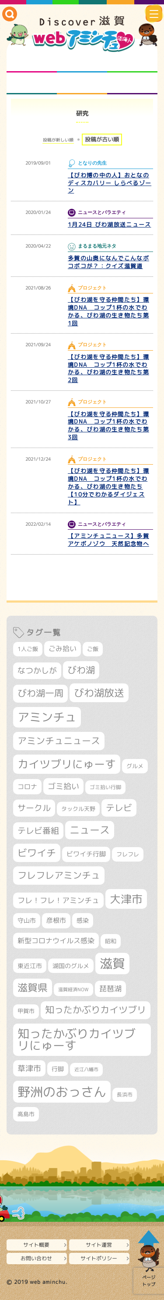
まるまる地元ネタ (32, 83)
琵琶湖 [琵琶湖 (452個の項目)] (110, 988)
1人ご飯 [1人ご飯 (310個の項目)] (27, 649)
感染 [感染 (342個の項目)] (83, 920)
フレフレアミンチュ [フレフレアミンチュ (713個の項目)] (58, 875)
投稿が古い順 (102, 139)
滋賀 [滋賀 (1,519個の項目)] (112, 963)
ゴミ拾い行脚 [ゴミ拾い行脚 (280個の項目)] (105, 787)
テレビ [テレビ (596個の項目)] (119, 808)
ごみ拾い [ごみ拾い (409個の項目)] (63, 648)
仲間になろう (132, 61)
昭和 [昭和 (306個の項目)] (110, 941)
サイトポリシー (98, 1258)
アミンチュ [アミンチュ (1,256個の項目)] (47, 717)
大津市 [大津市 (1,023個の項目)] (126, 899)
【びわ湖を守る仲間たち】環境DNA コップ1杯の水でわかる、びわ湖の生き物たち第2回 (108, 368)
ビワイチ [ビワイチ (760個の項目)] (36, 852)
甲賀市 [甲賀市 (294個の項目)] (26, 1011)
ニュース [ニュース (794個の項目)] (90, 830)
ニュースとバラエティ (132, 83)
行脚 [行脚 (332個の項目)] (58, 1069)
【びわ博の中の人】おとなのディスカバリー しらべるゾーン (109, 183)
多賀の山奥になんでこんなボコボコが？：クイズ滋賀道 (108, 262)
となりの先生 (82, 61)
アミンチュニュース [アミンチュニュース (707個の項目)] (58, 740)
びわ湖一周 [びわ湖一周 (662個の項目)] (40, 693)
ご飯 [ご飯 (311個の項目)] (92, 649)
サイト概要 (36, 1244)
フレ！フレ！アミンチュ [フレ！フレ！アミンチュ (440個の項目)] (58, 900)
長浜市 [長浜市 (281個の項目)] (125, 1094)
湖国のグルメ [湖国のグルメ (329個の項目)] (70, 966)
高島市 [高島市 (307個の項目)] (26, 1114)
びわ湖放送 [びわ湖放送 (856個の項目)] (99, 693)
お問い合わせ (36, 1258)
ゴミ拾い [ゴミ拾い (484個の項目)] (63, 786)
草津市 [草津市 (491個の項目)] (29, 1068)
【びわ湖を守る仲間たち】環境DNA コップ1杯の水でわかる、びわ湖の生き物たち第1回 (108, 311)
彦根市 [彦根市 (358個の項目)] (56, 920)
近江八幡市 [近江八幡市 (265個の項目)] (86, 1069)
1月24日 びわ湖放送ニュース (109, 224)
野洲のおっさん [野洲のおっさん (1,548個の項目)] (61, 1091)
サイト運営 (99, 1244)
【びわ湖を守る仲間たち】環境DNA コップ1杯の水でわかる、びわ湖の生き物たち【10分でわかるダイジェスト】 (108, 486)
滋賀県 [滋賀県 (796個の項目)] (32, 987)
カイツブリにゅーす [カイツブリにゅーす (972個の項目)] (66, 764)
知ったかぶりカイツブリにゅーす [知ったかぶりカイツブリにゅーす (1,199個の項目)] (76, 1039)
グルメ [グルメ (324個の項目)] (134, 766)
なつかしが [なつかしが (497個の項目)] (37, 670)
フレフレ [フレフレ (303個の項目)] (127, 854)
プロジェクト (82, 83)
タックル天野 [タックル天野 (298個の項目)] (78, 809)
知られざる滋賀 (32, 61)
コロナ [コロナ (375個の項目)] (27, 786)
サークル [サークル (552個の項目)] (34, 808)
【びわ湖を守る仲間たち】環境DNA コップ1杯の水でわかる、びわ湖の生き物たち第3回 (108, 425)
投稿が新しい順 (58, 140)
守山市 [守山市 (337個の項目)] (26, 920)
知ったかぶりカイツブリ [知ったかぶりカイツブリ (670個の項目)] (95, 1009)
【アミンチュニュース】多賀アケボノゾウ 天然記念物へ (108, 540)
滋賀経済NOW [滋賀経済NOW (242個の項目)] (73, 989)
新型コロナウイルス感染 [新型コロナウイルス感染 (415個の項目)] (55, 940)
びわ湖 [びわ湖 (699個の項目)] (81, 669)
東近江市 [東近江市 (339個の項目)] (29, 966)
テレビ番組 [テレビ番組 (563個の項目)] (38, 830)
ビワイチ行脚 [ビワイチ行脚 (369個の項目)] (86, 854)
